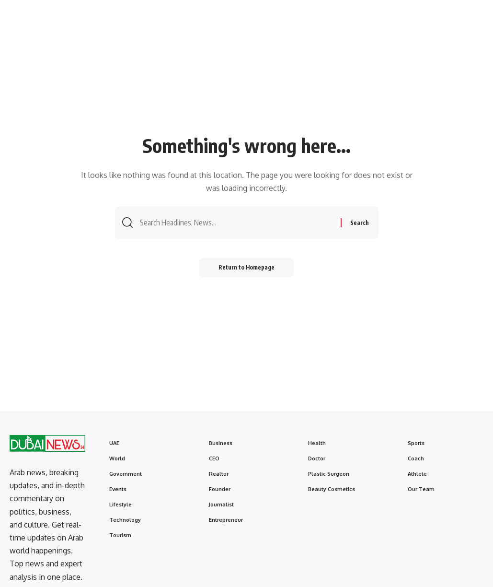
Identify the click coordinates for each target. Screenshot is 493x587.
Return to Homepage (246, 267)
